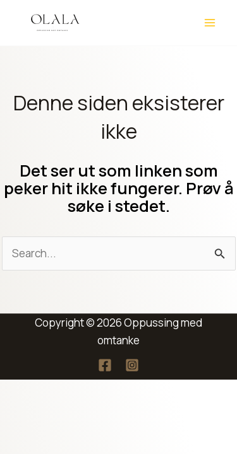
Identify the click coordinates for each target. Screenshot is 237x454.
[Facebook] (105, 365)
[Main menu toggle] (210, 22)
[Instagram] (132, 365)
